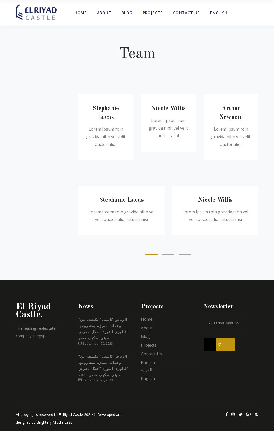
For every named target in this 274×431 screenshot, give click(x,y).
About (147, 328)
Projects (149, 345)
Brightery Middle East (54, 422)
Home (146, 319)
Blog (145, 336)
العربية (146, 369)
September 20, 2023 (95, 343)
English (148, 362)
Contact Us (151, 354)
